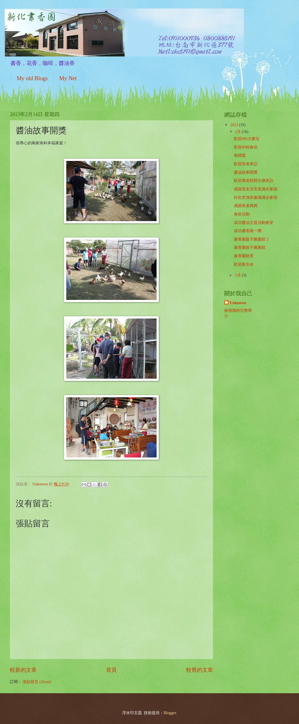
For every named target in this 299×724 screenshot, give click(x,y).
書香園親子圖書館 (249, 247)
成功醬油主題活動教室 (253, 223)
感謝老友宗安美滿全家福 (255, 189)
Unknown (238, 303)
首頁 (111, 670)
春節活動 (242, 214)
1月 (238, 275)
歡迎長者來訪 (246, 164)
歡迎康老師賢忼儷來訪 (253, 180)
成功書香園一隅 (247, 231)
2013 (234, 125)
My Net (68, 78)
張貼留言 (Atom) (37, 682)
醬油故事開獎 (246, 172)
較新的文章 (23, 670)
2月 (238, 132)
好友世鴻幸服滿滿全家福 (255, 197)
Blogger (170, 713)
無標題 (240, 155)
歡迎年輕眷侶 (246, 147)
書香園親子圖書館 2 (251, 239)
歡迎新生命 (244, 264)
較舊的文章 (199, 670)
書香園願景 (244, 256)
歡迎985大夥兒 (247, 139)
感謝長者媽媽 (246, 206)
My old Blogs (32, 78)
